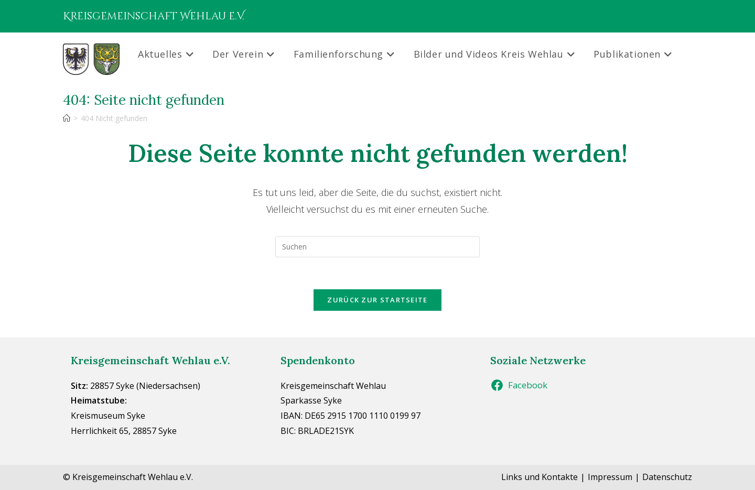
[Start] (66, 118)
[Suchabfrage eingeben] (377, 246)
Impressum (610, 477)
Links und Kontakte (539, 477)
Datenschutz (667, 477)
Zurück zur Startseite (377, 299)
